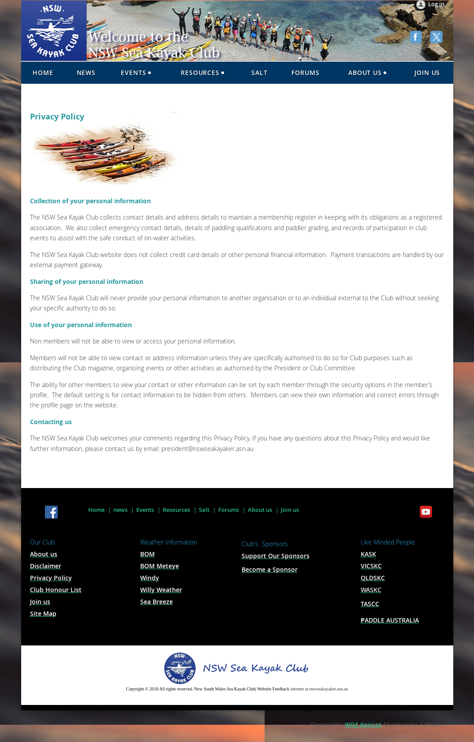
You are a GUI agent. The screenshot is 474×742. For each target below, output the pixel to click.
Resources (176, 510)
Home (96, 510)
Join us (290, 510)
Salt (204, 510)
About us (260, 510)
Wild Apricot (363, 724)
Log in (436, 4)
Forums (228, 510)
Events (145, 510)
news (120, 510)
